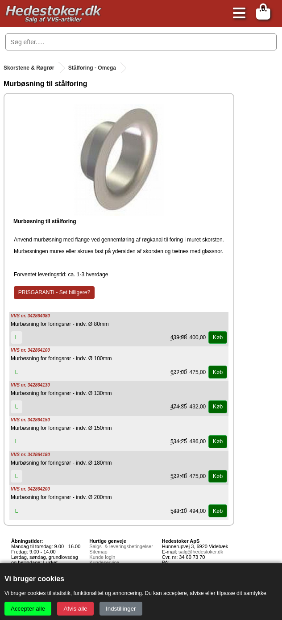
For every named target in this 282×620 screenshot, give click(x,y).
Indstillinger (121, 608)
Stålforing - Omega (92, 68)
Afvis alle (75, 608)
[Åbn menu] (236, 13)
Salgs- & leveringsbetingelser (121, 546)
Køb (218, 337)
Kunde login (102, 557)
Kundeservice (104, 562)
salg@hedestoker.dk (200, 551)
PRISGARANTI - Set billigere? (54, 292)
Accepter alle (28, 608)
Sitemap (98, 551)
